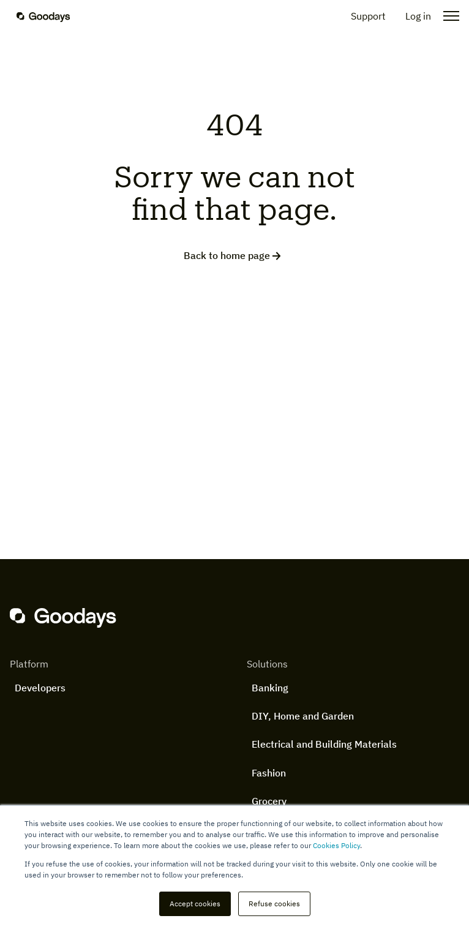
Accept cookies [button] (195, 903)
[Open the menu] (447, 16)
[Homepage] (51, 16)
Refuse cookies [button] (274, 903)
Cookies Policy (336, 845)
